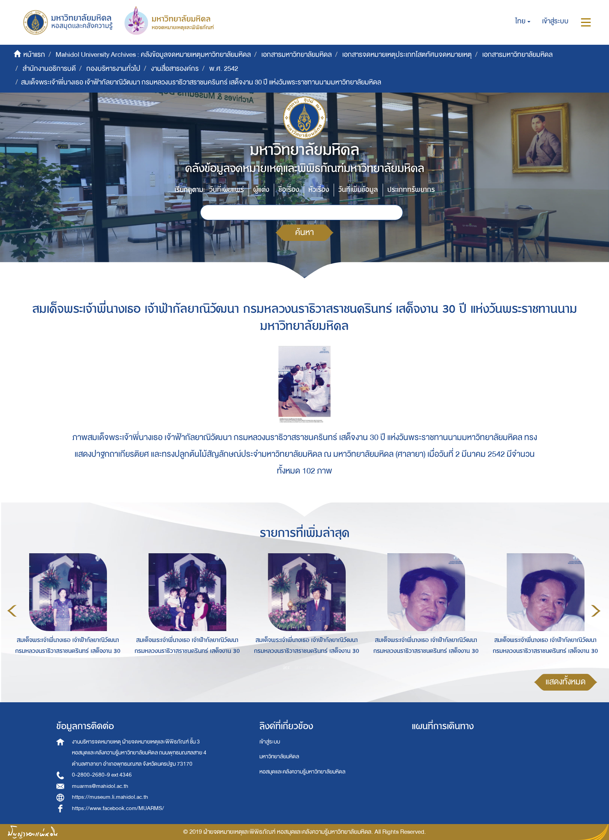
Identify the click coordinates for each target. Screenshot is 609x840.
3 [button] (310, 667)
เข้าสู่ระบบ (269, 742)
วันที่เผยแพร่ (226, 190)
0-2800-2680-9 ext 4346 (102, 775)
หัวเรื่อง (318, 190)
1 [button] (286, 667)
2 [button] (298, 667)
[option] (66, 609)
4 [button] (322, 667)
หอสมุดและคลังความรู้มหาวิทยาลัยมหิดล (302, 772)
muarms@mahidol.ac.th (100, 786)
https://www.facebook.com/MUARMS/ (118, 808)
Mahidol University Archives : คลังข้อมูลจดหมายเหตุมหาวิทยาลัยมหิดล (153, 55)
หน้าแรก (34, 55)
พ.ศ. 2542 (223, 69)
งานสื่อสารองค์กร (175, 69)
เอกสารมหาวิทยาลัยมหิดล (296, 55)
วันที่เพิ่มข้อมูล (358, 190)
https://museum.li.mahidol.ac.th (110, 797)
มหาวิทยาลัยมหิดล (279, 756)
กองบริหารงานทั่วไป (113, 69)
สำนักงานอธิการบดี (49, 69)
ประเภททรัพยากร (411, 190)
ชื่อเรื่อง (288, 190)
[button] (522, 21)
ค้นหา (304, 232)
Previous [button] (12, 611)
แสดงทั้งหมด (566, 682)
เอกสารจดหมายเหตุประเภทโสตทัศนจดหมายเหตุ (407, 55)
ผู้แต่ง (261, 190)
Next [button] (596, 611)
